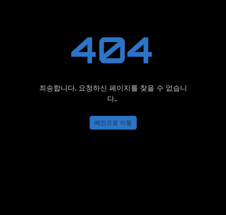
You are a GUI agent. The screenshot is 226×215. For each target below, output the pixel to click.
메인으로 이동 (113, 122)
